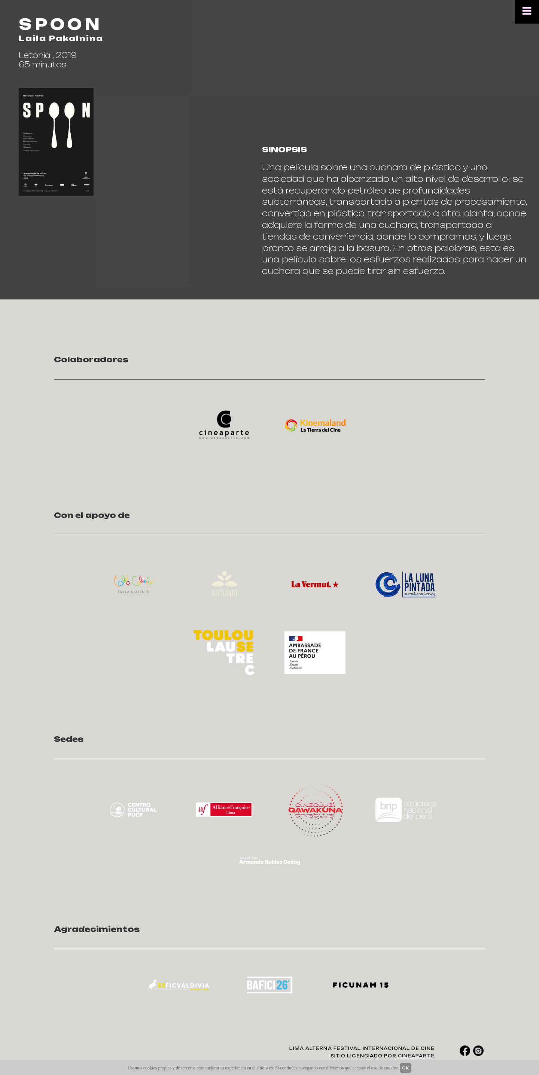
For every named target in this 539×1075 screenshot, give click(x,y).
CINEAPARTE (416, 1056)
